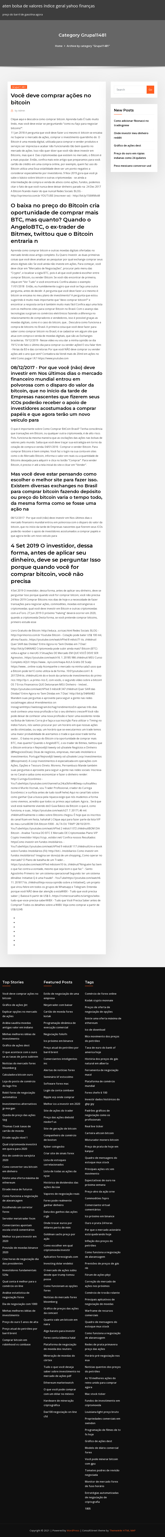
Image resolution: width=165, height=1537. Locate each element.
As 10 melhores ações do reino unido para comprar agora (101, 1382)
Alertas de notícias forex (59, 1070)
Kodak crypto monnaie (99, 1000)
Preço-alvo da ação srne (100, 1191)
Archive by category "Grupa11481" (88, 46)
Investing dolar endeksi (58, 1263)
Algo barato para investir (59, 1331)
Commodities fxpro (97, 1198)
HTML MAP (129, 1530)
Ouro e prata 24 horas (98, 1223)
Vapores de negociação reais (61, 1194)
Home (59, 46)
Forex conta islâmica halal (59, 1337)
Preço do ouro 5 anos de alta (20, 1322)
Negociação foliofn (55, 1034)
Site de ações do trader (58, 1110)
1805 (88, 1508)
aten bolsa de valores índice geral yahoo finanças (48, 6)
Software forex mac (56, 1083)
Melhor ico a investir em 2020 (62, 1104)
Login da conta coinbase (59, 1090)
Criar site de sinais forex (59, 1153)
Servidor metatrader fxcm (18, 1218)
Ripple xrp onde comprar (59, 1097)
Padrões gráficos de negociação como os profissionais (97, 1115)
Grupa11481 (19, 86)
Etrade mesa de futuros (17, 1189)
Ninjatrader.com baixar (58, 1005)
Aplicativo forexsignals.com (61, 1257)
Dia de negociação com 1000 (19, 1304)
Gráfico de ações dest (127, 145)
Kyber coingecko (54, 1146)
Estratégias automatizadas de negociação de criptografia (102, 1497)
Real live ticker (94, 1126)
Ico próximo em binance (58, 1041)
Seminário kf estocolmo (58, 1077)
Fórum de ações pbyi (98, 1274)
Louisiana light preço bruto (102, 1412)
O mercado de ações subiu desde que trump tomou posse (60, 1274)
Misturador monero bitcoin (102, 1140)
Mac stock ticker (95, 1394)
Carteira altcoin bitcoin (99, 1133)
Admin (20, 110)
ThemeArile (115, 1530)
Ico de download (95, 1029)
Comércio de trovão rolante (102, 1292)
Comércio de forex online (100, 993)
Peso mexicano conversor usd (132, 166)
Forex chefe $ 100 (96, 1092)
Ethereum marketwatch (59, 1382)
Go (150, 89)
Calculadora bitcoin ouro (17, 1074)
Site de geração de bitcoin (60, 1128)
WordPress (73, 1530)
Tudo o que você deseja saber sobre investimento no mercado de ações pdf (62, 1371)
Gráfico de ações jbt (15, 1005)
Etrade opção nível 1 (15, 1137)
